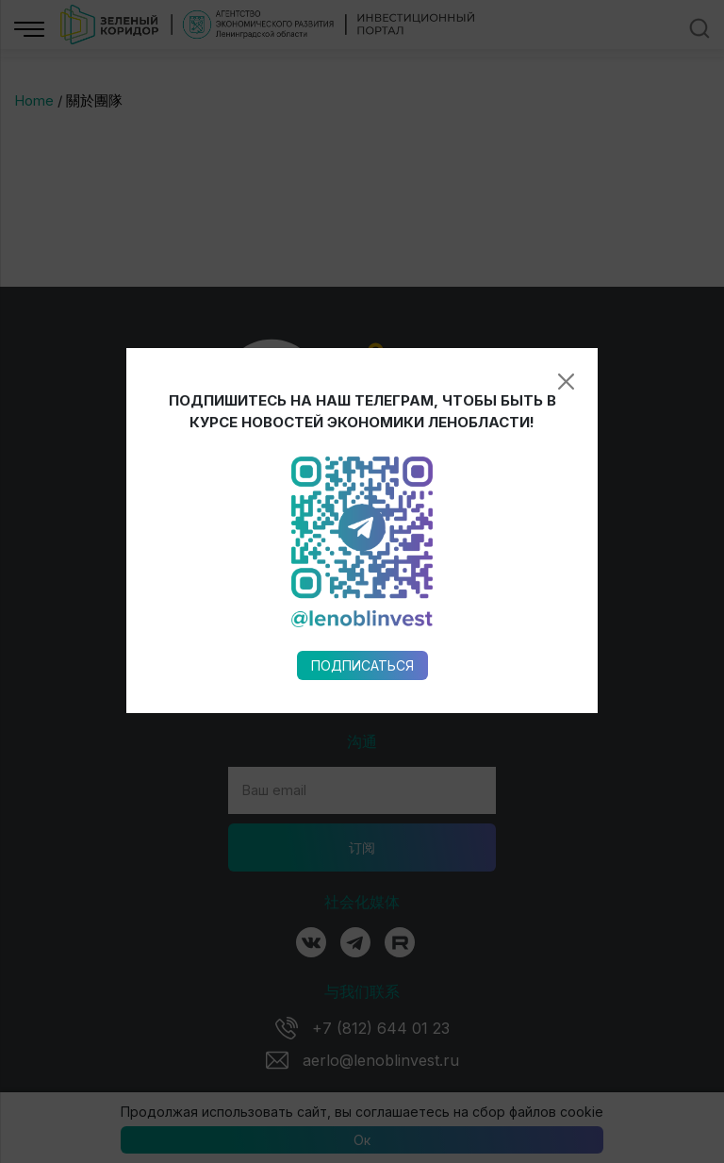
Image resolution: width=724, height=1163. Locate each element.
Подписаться (362, 571)
